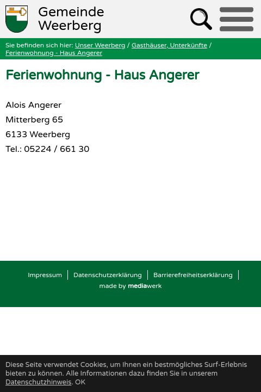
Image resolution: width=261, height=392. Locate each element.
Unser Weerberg (100, 45)
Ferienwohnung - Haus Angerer (53, 53)
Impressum (45, 275)
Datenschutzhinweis (38, 382)
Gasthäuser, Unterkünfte (169, 45)
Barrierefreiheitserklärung (193, 275)
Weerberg (71, 19)
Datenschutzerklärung (107, 275)
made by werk (131, 286)
